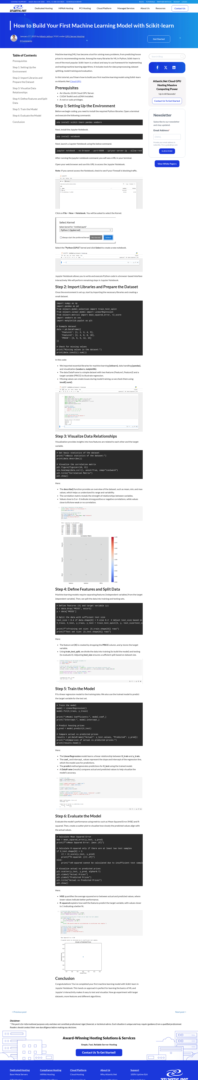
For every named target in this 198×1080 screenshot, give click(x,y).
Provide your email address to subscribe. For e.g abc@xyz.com (165, 144)
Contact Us (179, 8)
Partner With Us (164, 2)
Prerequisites (20, 60)
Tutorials (150, 2)
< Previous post (19, 1031)
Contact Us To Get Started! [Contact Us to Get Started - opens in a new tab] (99, 1072)
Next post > (180, 1031)
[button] (44, 8)
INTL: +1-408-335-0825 (55, 2)
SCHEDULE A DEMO (74, 2)
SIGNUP (177, 2)
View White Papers (167, 163)
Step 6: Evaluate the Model (27, 115)
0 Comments (26, 41)
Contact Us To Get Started (167, 101)
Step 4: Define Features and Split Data (30, 100)
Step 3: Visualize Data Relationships (24, 90)
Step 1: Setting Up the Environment (24, 69)
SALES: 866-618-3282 (37, 2)
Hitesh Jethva (46, 36)
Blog (141, 2)
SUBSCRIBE (167, 151)
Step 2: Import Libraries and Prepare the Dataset (27, 79)
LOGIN (184, 2)
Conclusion (19, 121)
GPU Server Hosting (74, 36)
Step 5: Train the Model (25, 109)
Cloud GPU (75, 81)
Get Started (159, 39)
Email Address (161, 130)
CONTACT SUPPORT (18, 2)
